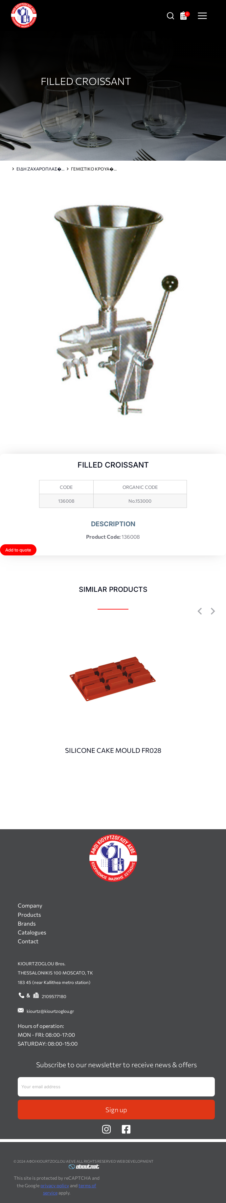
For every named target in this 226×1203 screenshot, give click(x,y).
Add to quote (18, 549)
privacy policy (54, 1185)
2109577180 (54, 996)
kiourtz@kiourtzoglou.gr (50, 1011)
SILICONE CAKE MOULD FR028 (113, 750)
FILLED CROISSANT (86, 81)
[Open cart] (185, 15)
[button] (199, 611)
